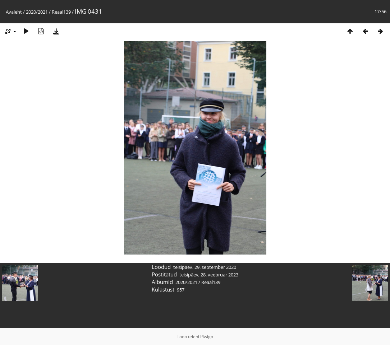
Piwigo (206, 337)
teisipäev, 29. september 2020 (204, 267)
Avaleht (14, 12)
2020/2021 (37, 12)
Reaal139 (61, 12)
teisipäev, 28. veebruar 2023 (208, 274)
